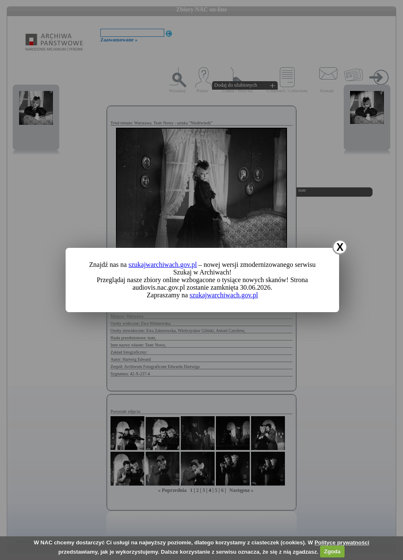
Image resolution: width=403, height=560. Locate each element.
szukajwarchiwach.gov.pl (162, 264)
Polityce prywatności (342, 542)
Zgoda (332, 551)
